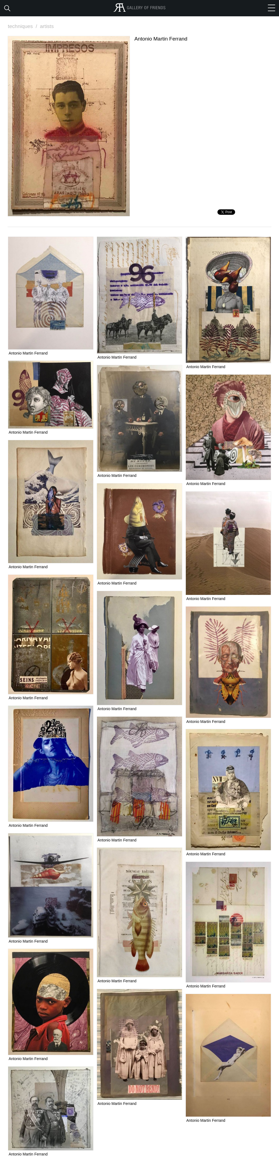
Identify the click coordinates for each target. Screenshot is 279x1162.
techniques (23, 26)
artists (47, 26)
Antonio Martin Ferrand (28, 353)
